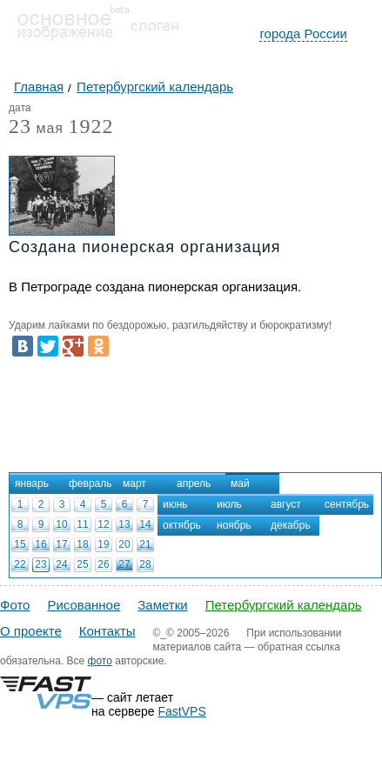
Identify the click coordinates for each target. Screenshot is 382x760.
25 (82, 564)
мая (36, 129)
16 (40, 544)
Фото (15, 604)
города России (303, 33)
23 (40, 564)
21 (145, 544)
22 (19, 564)
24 (61, 564)
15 (19, 544)
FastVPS (182, 711)
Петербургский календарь (283, 604)
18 (82, 544)
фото (100, 661)
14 (145, 524)
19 (103, 544)
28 (145, 564)
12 (103, 524)
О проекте (31, 630)
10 (61, 524)
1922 (90, 126)
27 (124, 564)
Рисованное (83, 604)
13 (124, 524)
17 (61, 544)
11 (82, 524)
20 (124, 544)
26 (103, 564)
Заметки (162, 604)
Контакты (107, 630)
